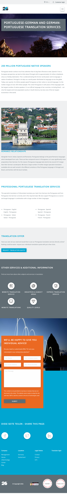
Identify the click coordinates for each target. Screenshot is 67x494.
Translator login (56, 451)
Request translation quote (14, 250)
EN (46, 2)
